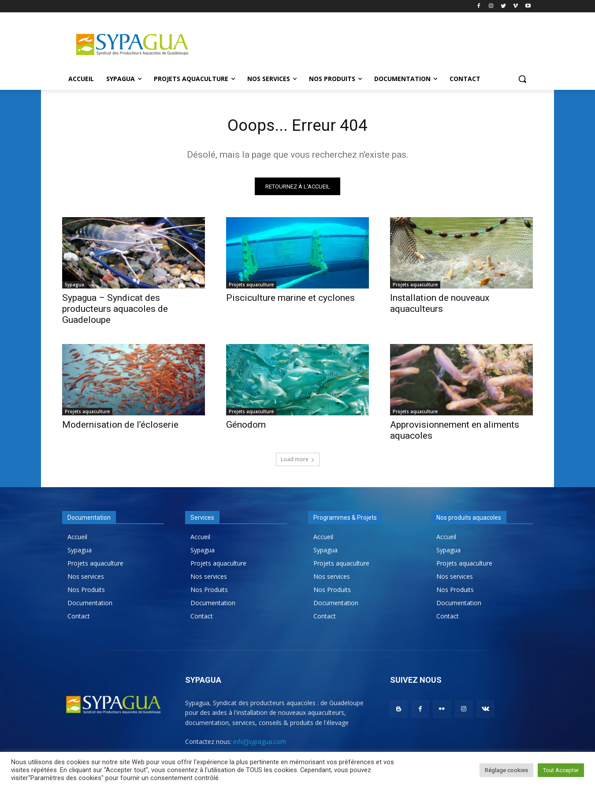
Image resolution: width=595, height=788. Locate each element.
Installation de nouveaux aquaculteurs (439, 305)
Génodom (246, 427)
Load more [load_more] (298, 461)
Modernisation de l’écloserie (120, 427)
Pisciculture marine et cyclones (290, 300)
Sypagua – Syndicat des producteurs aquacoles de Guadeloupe (115, 311)
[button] (522, 78)
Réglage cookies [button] (506, 770)
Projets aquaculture (251, 287)
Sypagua (74, 287)
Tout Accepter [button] (561, 770)
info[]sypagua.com (259, 744)
